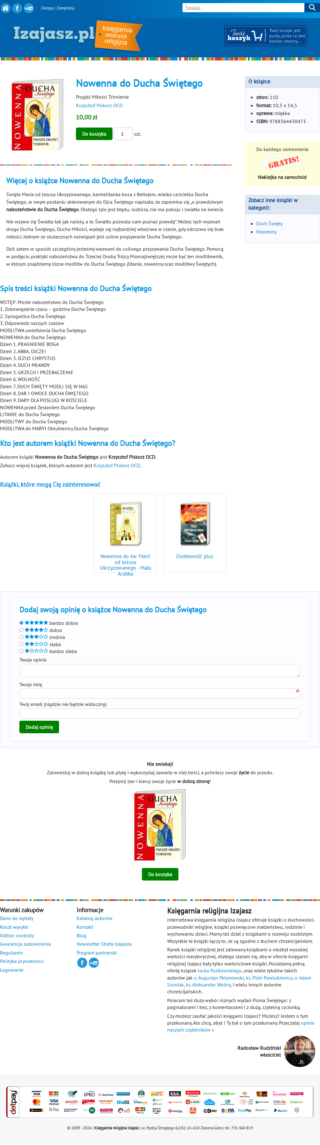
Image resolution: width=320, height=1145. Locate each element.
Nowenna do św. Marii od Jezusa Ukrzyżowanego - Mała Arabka (125, 565)
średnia (42, 637)
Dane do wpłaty (16, 920)
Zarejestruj (65, 8)
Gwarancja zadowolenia (25, 946)
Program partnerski (97, 954)
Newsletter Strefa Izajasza (104, 946)
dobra (40, 630)
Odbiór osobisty (17, 937)
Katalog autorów (94, 920)
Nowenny (266, 231)
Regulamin (11, 954)
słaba (40, 644)
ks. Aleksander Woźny (208, 986)
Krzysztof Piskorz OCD (99, 105)
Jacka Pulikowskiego (220, 972)
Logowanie (11, 972)
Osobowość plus (194, 556)
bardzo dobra (48, 623)
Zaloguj (47, 8)
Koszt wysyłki (14, 929)
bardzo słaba (48, 651)
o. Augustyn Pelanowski (219, 979)
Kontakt (85, 929)
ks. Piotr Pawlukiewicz (269, 979)
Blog (82, 937)
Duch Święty (269, 223)
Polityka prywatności (22, 963)
